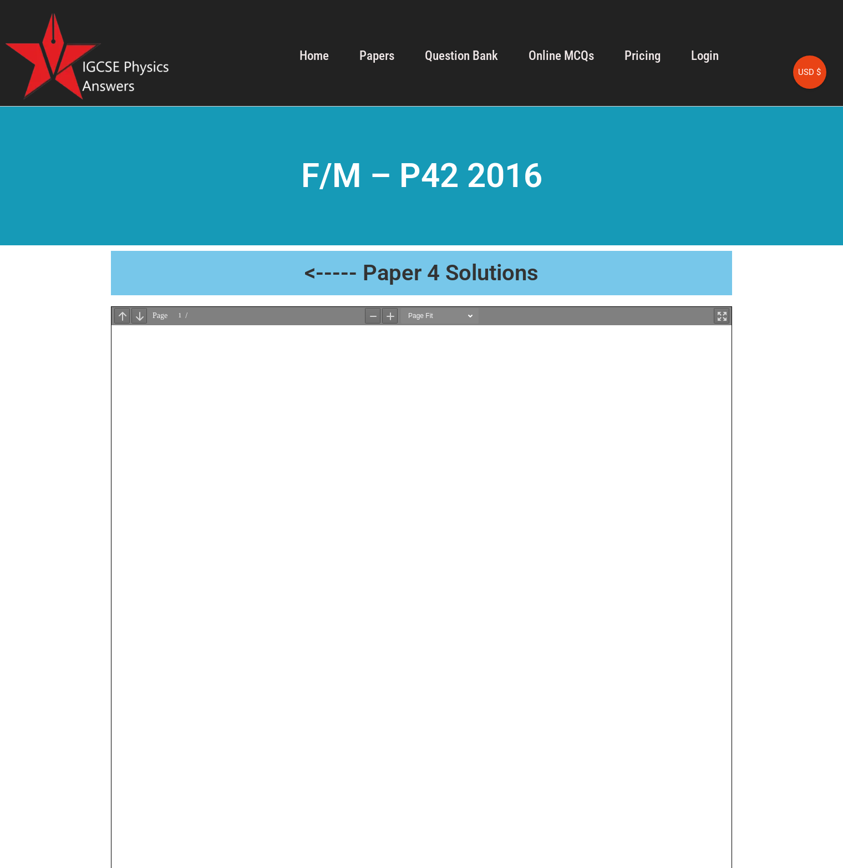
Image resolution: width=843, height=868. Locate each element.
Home (314, 55)
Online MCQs (561, 55)
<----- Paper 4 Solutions (421, 273)
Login (705, 55)
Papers (376, 55)
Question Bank (461, 55)
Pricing (642, 55)
